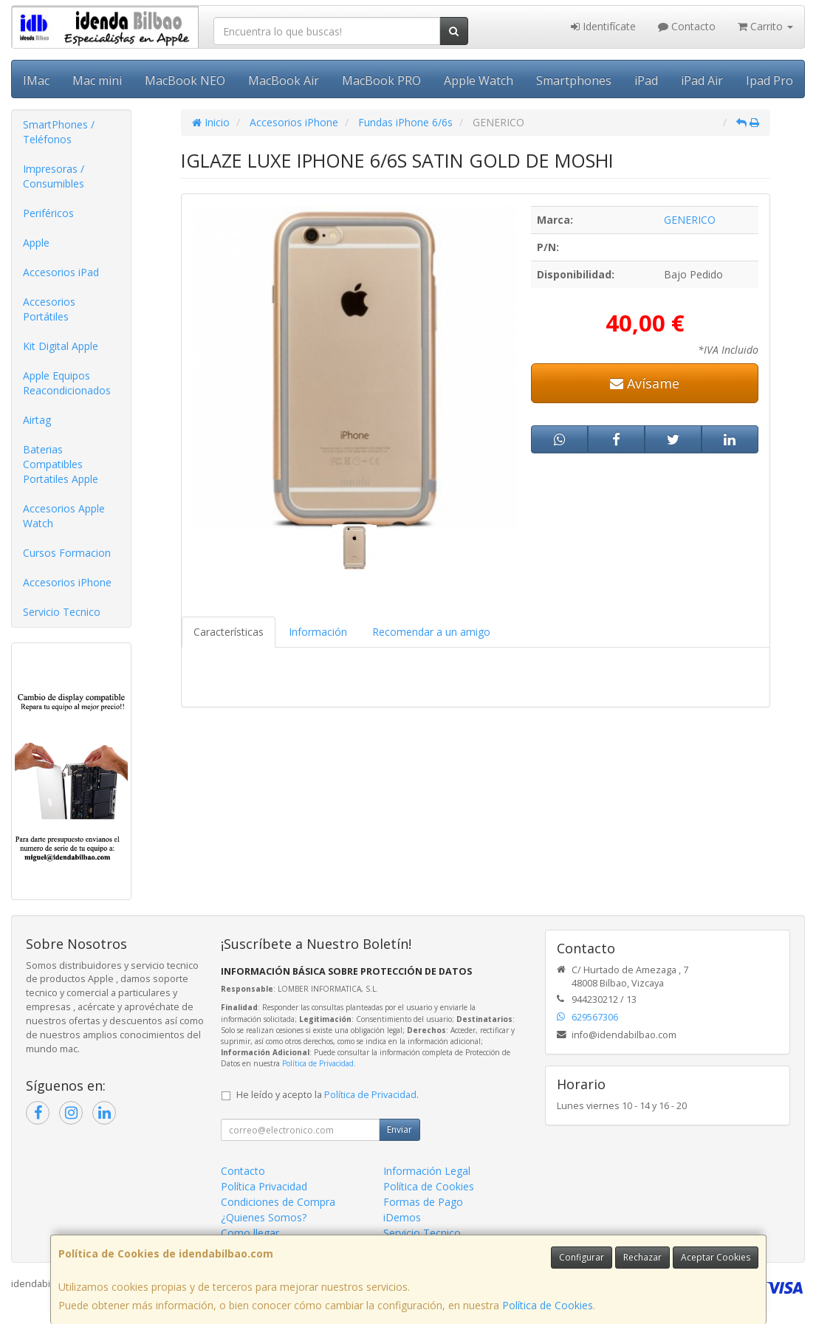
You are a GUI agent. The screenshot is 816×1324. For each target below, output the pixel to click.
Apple (36, 243)
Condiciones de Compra (278, 1202)
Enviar (399, 1129)
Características (228, 632)
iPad (646, 80)
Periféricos (48, 213)
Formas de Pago (423, 1202)
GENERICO (690, 220)
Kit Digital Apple (60, 346)
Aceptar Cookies (715, 1257)
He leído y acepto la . (327, 1094)
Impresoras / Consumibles (53, 176)
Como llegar (250, 1233)
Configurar (581, 1257)
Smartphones (573, 80)
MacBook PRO (381, 80)
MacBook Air (283, 80)
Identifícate (603, 26)
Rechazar (642, 1257)
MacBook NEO (185, 80)
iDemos (402, 1217)
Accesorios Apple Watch (64, 515)
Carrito (765, 26)
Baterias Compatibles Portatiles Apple (60, 464)
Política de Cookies (547, 1305)
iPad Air (702, 80)
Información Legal (426, 1171)
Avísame (644, 383)
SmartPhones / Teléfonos (59, 131)
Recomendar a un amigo (431, 632)
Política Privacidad (264, 1186)
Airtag (37, 420)
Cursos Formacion (67, 553)
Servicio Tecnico (61, 612)
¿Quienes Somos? (263, 1217)
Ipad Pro (769, 80)
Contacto (687, 26)
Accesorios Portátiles (49, 309)
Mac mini (97, 80)
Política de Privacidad (318, 1063)
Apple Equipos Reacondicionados (67, 382)
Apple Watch (478, 80)
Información (318, 632)
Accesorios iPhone (67, 582)
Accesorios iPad (61, 272)
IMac (36, 80)
